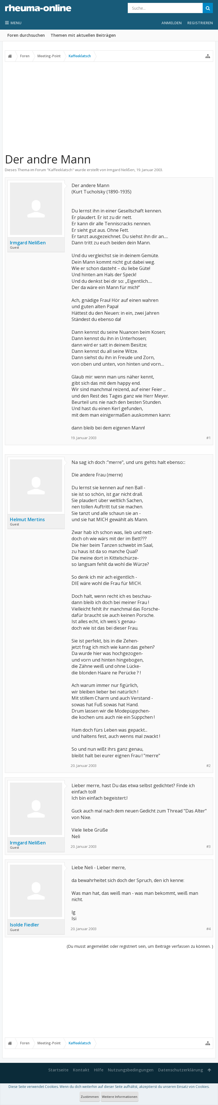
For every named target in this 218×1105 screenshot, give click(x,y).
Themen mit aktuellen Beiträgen (83, 35)
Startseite (58, 1070)
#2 (208, 765)
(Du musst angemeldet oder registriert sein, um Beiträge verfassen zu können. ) (140, 946)
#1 (208, 437)
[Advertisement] (109, 104)
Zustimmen (90, 1096)
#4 (208, 928)
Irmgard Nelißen (121, 169)
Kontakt (81, 1070)
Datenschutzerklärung (180, 1070)
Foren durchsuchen (26, 35)
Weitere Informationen (119, 1096)
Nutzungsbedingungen (131, 1070)
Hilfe (98, 1070)
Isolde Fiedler (24, 925)
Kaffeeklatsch (60, 169)
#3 (208, 846)
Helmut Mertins (27, 519)
